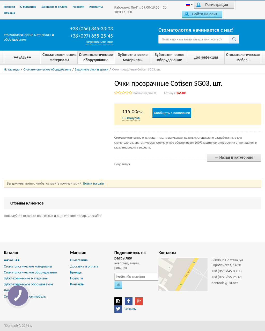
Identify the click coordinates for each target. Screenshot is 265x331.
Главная (9, 7)
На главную (12, 69)
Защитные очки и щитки (91, 69)
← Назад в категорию (234, 157)
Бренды (76, 272)
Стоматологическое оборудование (47, 69)
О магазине (28, 7)
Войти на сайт (201, 14)
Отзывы (9, 13)
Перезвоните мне (99, 42)
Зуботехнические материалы (26, 278)
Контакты (96, 7)
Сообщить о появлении (172, 113)
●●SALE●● (12, 260)
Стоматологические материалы (28, 266)
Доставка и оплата (54, 7)
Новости (78, 7)
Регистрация (212, 5)
